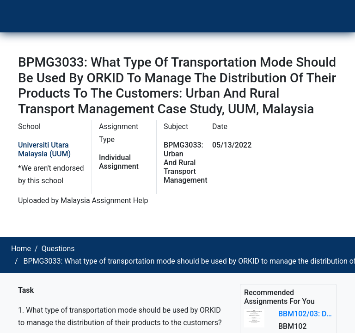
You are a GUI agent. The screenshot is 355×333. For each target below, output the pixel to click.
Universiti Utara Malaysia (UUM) (44, 149)
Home (21, 248)
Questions (58, 248)
